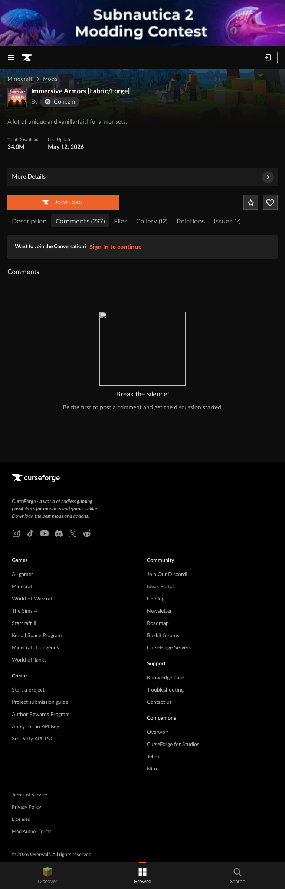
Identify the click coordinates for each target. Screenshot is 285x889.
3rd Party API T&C (33, 696)
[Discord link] (58, 490)
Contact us (159, 659)
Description (29, 221)
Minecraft (20, 79)
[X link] (72, 490)
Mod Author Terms (32, 788)
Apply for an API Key (35, 683)
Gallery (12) (152, 221)
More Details (143, 177)
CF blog (155, 556)
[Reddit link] (86, 490)
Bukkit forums (163, 592)
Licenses (21, 776)
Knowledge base (165, 634)
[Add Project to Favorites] (250, 202)
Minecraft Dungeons (35, 604)
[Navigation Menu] (11, 57)
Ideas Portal (160, 543)
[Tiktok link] (30, 490)
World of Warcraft (33, 556)
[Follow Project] (270, 202)
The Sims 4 (24, 568)
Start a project (28, 647)
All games (22, 531)
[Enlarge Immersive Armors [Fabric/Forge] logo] (17, 97)
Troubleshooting (165, 647)
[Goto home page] (27, 57)
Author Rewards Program (41, 671)
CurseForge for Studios (173, 701)
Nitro (153, 726)
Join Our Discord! (167, 531)
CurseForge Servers (169, 604)
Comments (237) (80, 221)
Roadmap (158, 580)
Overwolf (157, 689)
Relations (191, 221)
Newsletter (159, 568)
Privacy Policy (26, 764)
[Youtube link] (44, 490)
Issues (227, 221)
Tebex (153, 713)
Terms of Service (29, 752)
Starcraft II (24, 580)
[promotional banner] (142, 23)
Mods (50, 79)
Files (120, 221)
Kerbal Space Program (37, 592)
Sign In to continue (115, 246)
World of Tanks (29, 617)
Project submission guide (40, 659)
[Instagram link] (16, 490)
